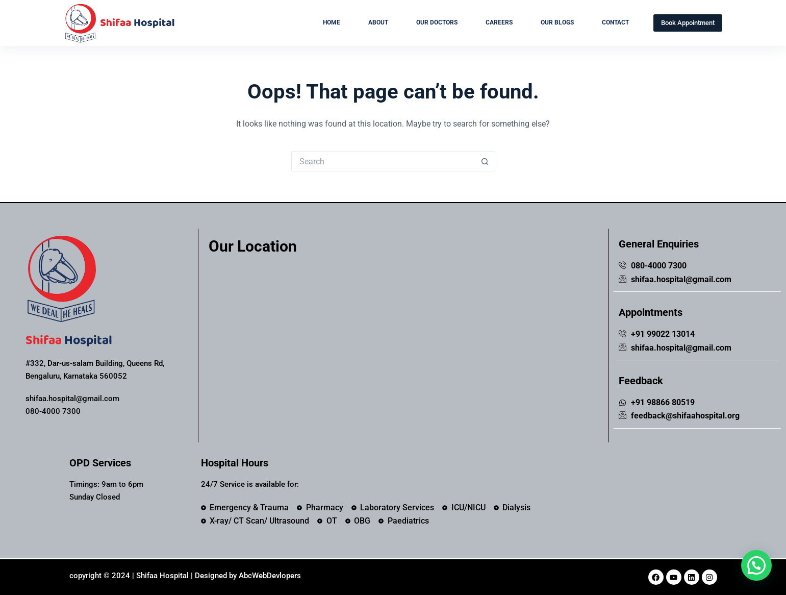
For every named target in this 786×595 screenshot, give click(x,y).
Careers (499, 22)
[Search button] (485, 161)
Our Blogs (557, 22)
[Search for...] (383, 161)
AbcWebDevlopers (270, 575)
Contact (615, 22)
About (378, 22)
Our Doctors (437, 22)
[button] (756, 565)
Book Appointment (688, 23)
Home (331, 22)
